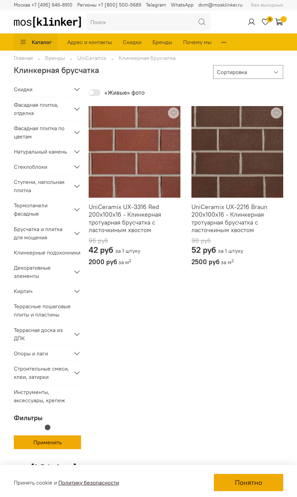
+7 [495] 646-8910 (51, 5)
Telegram (156, 5)
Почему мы (197, 42)
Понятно (248, 482)
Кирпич (23, 291)
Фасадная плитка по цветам (39, 132)
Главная (23, 57)
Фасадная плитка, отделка (36, 108)
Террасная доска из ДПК (38, 334)
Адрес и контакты (89, 42)
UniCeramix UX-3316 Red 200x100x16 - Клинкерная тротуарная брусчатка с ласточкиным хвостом (125, 218)
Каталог (36, 42)
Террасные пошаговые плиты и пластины (42, 310)
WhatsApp (182, 5)
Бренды (162, 42)
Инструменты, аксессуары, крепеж (39, 396)
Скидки (132, 42)
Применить (47, 442)
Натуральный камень (40, 151)
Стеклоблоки (30, 166)
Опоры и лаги (31, 353)
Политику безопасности (88, 482)
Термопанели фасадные (31, 209)
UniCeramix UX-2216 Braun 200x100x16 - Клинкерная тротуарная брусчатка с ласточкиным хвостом (229, 218)
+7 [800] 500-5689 (119, 5)
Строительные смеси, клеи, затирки (41, 372)
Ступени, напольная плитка (39, 186)
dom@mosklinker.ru (220, 5)
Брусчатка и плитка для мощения (38, 233)
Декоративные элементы (32, 271)
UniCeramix (91, 57)
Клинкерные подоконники (47, 252)
